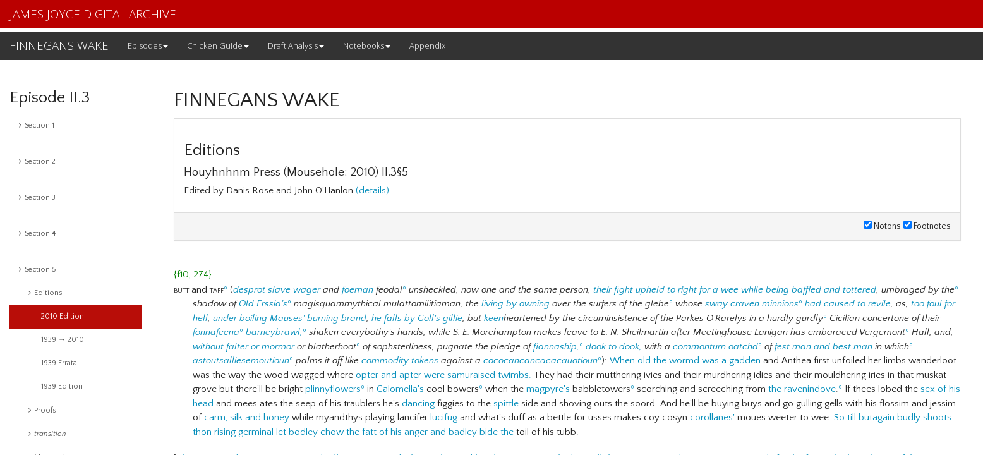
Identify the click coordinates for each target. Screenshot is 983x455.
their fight (613, 289)
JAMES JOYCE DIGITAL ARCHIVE (92, 14)
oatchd (743, 346)
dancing (418, 403)
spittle (506, 403)
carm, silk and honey (246, 417)
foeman (357, 289)
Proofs (42, 410)
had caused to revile (848, 303)
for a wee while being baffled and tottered (787, 289)
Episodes (148, 45)
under (225, 318)
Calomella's (400, 389)
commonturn (699, 346)
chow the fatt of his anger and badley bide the (417, 432)
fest (782, 346)
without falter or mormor (243, 346)
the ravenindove (802, 389)
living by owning (515, 303)
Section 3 (37, 197)
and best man (843, 346)
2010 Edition (62, 316)
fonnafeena (216, 332)
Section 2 (37, 161)
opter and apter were (400, 375)
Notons (882, 226)
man (801, 346)
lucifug (443, 417)
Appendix (427, 45)
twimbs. (514, 375)
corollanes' (712, 417)
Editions (45, 293)
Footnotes (927, 226)
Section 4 (37, 233)
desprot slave (262, 289)
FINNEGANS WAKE (59, 45)
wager (306, 289)
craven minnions (764, 303)
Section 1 (36, 125)
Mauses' (287, 318)
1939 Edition (62, 386)
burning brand (336, 318)
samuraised (471, 375)
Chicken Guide (218, 45)
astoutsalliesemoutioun (241, 360)
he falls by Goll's (405, 318)
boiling (253, 318)
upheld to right (666, 289)
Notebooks (366, 45)
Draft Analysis (296, 45)
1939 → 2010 (62, 340)
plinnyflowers (333, 389)
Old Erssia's (263, 303)
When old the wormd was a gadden (685, 360)
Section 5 (37, 269)
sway (716, 303)
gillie (452, 318)
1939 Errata (59, 363)
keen (494, 318)
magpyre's (548, 389)
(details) (372, 190)
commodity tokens (399, 360)
